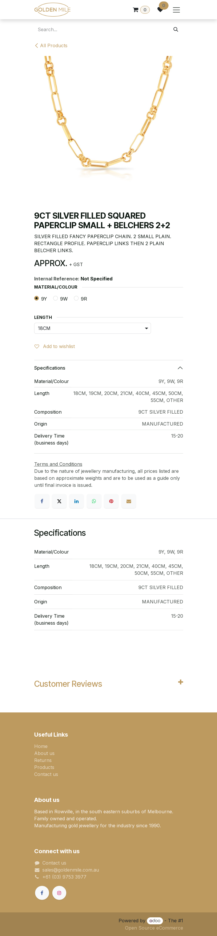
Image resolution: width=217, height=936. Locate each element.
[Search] (176, 29)
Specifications (49, 368)
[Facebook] (42, 501)
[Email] (129, 501)
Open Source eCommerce (154, 928)
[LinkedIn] (77, 501)
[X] (59, 501)
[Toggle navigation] (176, 10)
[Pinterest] (111, 501)
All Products (50, 45)
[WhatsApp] (94, 501)
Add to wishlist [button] (54, 346)
